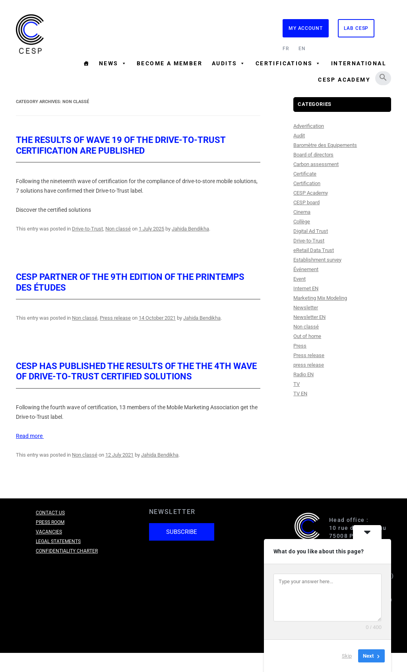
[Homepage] (86, 63)
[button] (383, 77)
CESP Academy (344, 79)
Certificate (304, 174)
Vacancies (49, 532)
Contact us (50, 513)
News (113, 63)
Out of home (307, 336)
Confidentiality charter (67, 551)
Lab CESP (356, 28)
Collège (301, 222)
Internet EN (305, 288)
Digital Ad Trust (310, 231)
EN (302, 48)
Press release (115, 318)
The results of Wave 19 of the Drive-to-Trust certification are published (120, 145)
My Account (306, 28)
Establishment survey (317, 260)
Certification (306, 183)
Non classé (118, 229)
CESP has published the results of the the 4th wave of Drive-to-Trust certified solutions (136, 371)
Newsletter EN (309, 317)
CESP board (306, 202)
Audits (229, 63)
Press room (50, 522)
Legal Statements (58, 541)
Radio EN (303, 374)
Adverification (308, 126)
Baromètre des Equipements (325, 145)
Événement (305, 269)
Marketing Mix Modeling (320, 298)
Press (299, 346)
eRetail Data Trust (313, 250)
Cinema (301, 212)
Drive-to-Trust (87, 229)
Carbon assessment (316, 164)
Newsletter (305, 308)
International (358, 63)
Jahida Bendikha (190, 229)
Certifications (289, 63)
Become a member (169, 63)
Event (299, 279)
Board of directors (313, 155)
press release (308, 365)
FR (286, 48)
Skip (347, 656)
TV (296, 384)
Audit (299, 136)
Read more (30, 436)
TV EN (300, 394)
